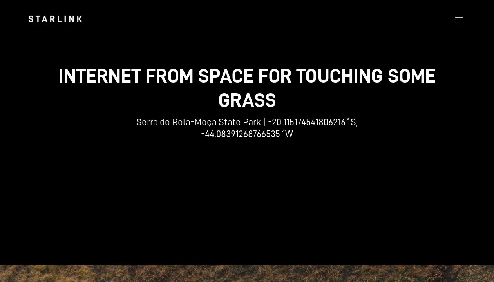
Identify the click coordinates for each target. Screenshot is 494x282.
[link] (55, 18)
